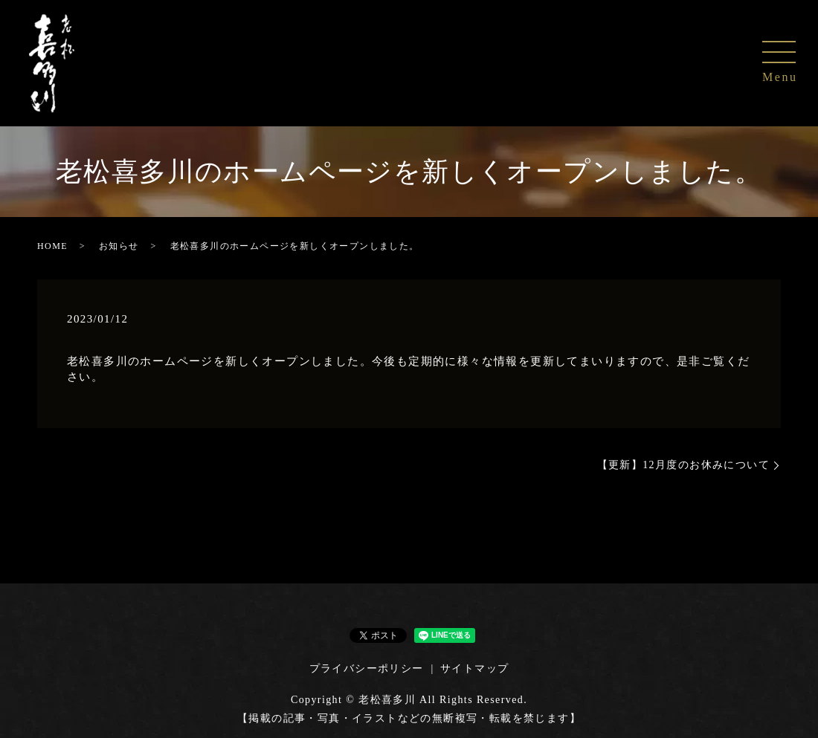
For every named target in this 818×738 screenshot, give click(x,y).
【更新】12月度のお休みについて (683, 464)
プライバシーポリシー (366, 668)
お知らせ (119, 246)
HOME (52, 246)
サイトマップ (474, 668)
